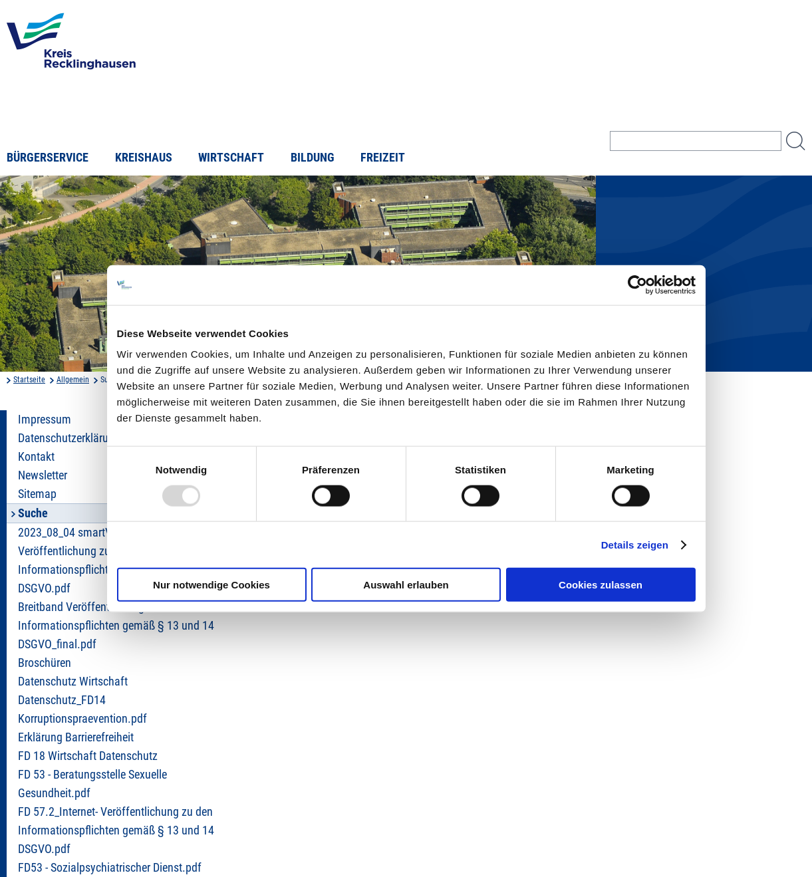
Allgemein (73, 379)
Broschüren (44, 663)
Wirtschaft (231, 157)
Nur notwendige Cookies (211, 584)
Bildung (313, 157)
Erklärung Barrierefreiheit (76, 737)
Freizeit (382, 157)
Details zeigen (634, 544)
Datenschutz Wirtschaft (73, 681)
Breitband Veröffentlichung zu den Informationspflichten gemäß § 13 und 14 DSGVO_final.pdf (116, 625)
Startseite (29, 379)
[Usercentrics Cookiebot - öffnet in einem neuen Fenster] (637, 285)
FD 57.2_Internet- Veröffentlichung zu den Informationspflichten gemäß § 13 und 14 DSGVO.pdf (116, 830)
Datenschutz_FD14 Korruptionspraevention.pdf (82, 709)
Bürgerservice (47, 157)
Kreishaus (143, 157)
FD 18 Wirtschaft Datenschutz (88, 756)
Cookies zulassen (600, 584)
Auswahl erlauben (405, 584)
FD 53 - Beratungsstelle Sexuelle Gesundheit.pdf (92, 784)
